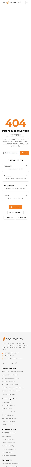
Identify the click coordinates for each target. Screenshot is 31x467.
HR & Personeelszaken (8, 425)
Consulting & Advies (7, 415)
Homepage (15, 207)
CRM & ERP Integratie (8, 394)
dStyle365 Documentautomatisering (12, 371)
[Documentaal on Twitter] (7, 363)
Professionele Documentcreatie (11, 391)
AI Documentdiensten (8, 381)
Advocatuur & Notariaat (8, 405)
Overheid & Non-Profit (8, 421)
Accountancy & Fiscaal (8, 412)
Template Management (9, 449)
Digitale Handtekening (8, 439)
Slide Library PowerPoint (9, 455)
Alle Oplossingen (6, 402)
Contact (9, 217)
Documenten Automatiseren (10, 463)
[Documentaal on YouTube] (11, 363)
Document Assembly (8, 446)
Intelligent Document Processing (11, 384)
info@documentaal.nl (11, 353)
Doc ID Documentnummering (10, 378)
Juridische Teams (7, 408)
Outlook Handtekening (8, 442)
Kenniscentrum (15, 212)
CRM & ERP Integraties (8, 433)
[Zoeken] (27, 2)
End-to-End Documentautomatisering (13, 388)
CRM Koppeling (6, 436)
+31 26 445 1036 (9, 356)
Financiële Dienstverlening (9, 418)
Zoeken (24, 153)
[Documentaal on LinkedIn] (3, 363)
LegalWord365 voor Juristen (10, 375)
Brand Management (7, 452)
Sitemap (22, 217)
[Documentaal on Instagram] (16, 363)
